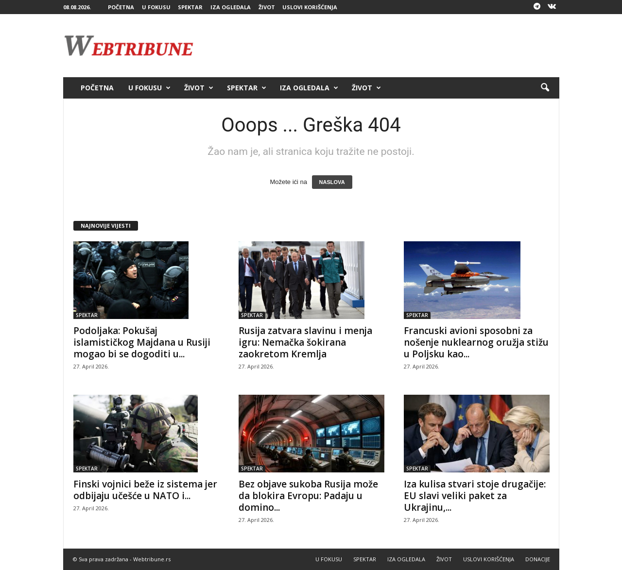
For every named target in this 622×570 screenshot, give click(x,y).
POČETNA (121, 7)
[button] (544, 88)
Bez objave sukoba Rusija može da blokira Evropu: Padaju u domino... (308, 496)
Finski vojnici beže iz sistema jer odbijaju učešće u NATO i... (145, 490)
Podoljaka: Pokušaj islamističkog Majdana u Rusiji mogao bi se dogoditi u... (141, 342)
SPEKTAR (190, 7)
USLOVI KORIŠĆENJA (309, 7)
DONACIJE (537, 559)
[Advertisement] (382, 45)
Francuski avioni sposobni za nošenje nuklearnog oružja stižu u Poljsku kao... (476, 342)
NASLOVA (332, 182)
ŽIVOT (267, 7)
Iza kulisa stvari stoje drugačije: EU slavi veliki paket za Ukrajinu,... (475, 496)
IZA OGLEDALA (230, 7)
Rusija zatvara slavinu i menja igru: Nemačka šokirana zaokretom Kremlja (305, 342)
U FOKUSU (156, 7)
